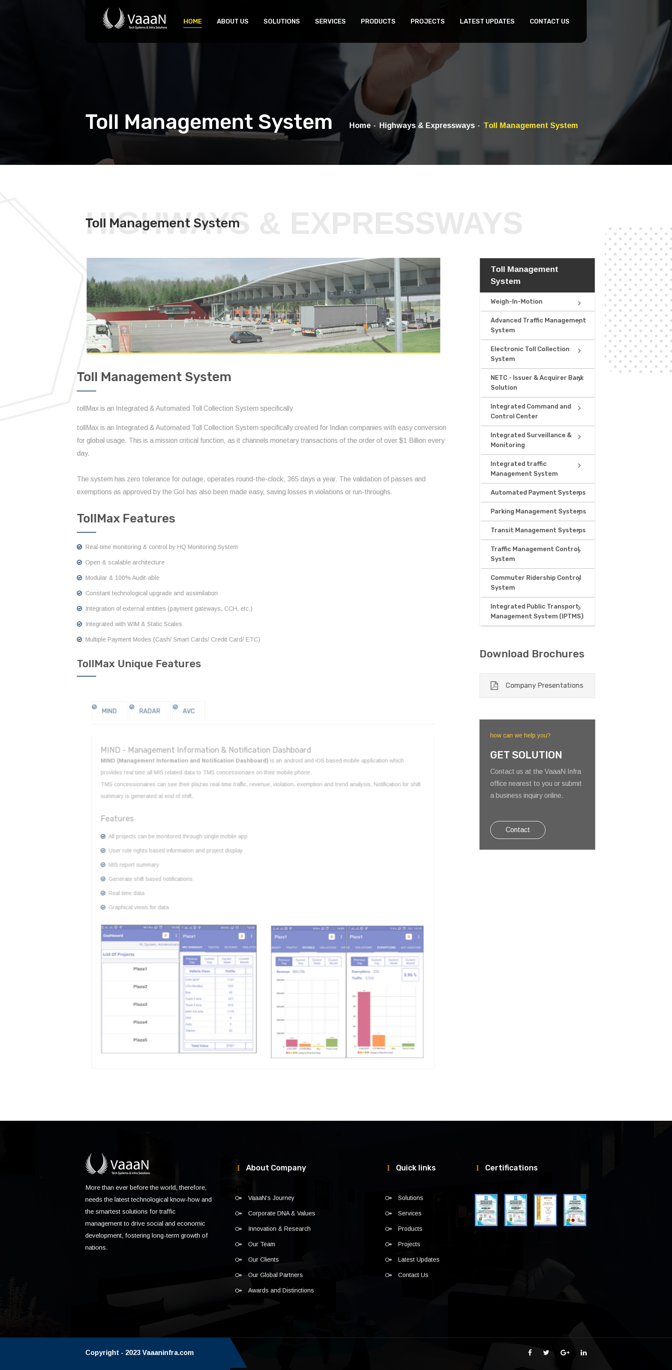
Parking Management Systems (565, 511)
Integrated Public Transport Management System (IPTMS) (564, 611)
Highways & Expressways (427, 125)
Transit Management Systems (565, 530)
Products (378, 21)
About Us (233, 21)
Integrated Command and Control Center (558, 411)
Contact (547, 829)
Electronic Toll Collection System (558, 354)
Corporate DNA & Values (281, 1213)
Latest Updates (487, 21)
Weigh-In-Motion (545, 301)
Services (330, 21)
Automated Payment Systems (564, 492)
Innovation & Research (279, 1228)
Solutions (282, 21)
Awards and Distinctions (281, 1290)
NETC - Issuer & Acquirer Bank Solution (566, 382)
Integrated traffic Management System (567, 469)
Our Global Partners (275, 1275)
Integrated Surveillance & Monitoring (559, 440)
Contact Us (550, 21)
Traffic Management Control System (562, 554)
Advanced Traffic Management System (566, 325)
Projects (428, 21)
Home (192, 21)
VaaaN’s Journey (271, 1197)
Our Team (261, 1244)
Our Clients (263, 1259)
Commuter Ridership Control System (563, 582)
